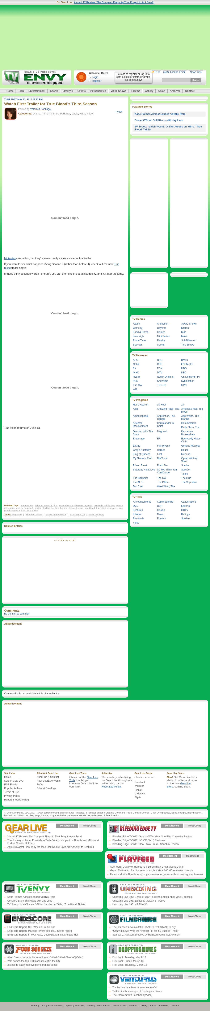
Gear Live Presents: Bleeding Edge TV (132, 829)
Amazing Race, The (168, 408)
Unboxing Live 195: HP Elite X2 (129, 904)
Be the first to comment (17, 613)
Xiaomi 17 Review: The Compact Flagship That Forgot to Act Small (114, 2)
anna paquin (27, 505)
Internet (137, 514)
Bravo (184, 360)
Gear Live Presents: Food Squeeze (27, 949)
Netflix (136, 376)
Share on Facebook (56, 514)
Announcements (142, 501)
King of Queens (141, 454)
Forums (135, 91)
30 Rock (161, 404)
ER (159, 438)
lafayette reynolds (83, 505)
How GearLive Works (48, 780)
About (161, 91)
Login (95, 77)
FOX (159, 368)
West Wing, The (166, 486)
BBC (159, 360)
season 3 (29, 508)
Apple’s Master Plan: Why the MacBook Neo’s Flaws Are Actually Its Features (50, 847)
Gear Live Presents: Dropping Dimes (132, 949)
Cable (74, 113)
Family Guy (163, 445)
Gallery (149, 91)
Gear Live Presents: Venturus (132, 980)
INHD (136, 372)
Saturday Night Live (144, 469)
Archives (175, 91)
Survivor (185, 469)
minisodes (109, 505)
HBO (82, 113)
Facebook (140, 782)
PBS (135, 380)
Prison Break (140, 465)
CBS (159, 364)
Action (136, 323)
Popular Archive (13, 788)
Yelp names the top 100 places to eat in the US (33, 961)
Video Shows (118, 91)
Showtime (162, 380)
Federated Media (111, 786)
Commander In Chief (165, 425)
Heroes (161, 449)
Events (81, 91)
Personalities (98, 91)
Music (184, 336)
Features (138, 510)
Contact (189, 91)
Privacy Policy (12, 795)
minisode (98, 505)
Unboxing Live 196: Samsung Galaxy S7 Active (138, 900)
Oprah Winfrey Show (189, 460)
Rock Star (162, 465)
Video (89, 113)
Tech (21, 91)
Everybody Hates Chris (190, 440)
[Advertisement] (105, 37)
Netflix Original (165, 376)
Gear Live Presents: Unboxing (132, 889)
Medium (185, 454)
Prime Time (48, 113)
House (185, 449)
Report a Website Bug (16, 799)
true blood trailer (29, 510)
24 (182, 404)
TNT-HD (161, 385)
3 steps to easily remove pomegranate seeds (32, 964)
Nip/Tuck (162, 458)
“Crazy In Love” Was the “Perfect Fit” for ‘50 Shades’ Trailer (145, 930)
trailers (79, 508)
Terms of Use (11, 792)
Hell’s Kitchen (140, 404)
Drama (36, 113)
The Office (163, 482)
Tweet (118, 111)
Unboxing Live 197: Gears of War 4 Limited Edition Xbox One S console (152, 896)
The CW (137, 385)
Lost (159, 454)
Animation (162, 323)
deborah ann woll (43, 505)
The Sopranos (189, 482)
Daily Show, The (190, 427)
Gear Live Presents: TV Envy (27, 889)
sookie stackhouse (44, 508)
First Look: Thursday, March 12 (129, 964)
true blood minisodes (107, 508)
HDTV (184, 510)
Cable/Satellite (165, 501)
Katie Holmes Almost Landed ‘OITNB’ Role (160, 114)
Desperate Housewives (188, 433)
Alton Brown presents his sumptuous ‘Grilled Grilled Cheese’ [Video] (45, 957)
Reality (161, 340)
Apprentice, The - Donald (166, 417)
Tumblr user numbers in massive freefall (134, 987)
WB (135, 389)
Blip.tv (137, 797)
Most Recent (67, 825)
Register (96, 80)
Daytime (161, 327)
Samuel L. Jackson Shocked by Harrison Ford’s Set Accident (146, 934)
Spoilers (185, 518)
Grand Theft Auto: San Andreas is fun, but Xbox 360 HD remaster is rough (151, 870)
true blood (90, 508)
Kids (183, 332)
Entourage (138, 438)
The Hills (186, 478)
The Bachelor (140, 478)
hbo (55, 505)
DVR (159, 505)
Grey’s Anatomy (142, 449)
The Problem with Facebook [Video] (132, 995)
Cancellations (188, 501)
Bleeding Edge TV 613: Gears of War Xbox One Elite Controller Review (152, 836)
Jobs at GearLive (46, 788)
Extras (136, 445)
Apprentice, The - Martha (191, 417)
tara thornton (61, 508)
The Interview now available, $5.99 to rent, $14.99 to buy (144, 927)
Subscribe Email (176, 72)
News (160, 514)
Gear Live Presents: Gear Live (27, 829)
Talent (184, 473)
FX (134, 368)
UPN (183, 385)
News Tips (195, 72)
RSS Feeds (10, 784)
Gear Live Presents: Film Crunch (132, 919)
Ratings (185, 514)
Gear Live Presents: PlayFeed (130, 859)
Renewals (138, 518)
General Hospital (190, 445)
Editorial (185, 505)
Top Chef (138, 486)
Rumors (161, 518)
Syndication (187, 380)
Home (10, 91)
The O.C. (138, 482)
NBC (183, 372)
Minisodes (10, 258)
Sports (54, 91)
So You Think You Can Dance (167, 471)
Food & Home (140, 332)
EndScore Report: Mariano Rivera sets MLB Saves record (39, 930)
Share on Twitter (34, 514)
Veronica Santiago (40, 109)
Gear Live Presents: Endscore (27, 919)
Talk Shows (187, 344)
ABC (135, 360)
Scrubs (185, 465)
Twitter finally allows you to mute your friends (137, 991)
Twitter (138, 789)
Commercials (188, 423)
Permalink (17, 514)
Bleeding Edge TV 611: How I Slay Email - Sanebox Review (145, 844)
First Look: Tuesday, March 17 (129, 957)
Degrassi (162, 431)
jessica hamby (66, 505)
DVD (135, 505)
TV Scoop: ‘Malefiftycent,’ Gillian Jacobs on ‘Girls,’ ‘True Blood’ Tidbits (46, 904)
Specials (137, 344)
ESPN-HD (187, 364)
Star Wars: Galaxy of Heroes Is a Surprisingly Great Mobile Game (147, 866)
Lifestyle (68, 91)
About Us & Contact (48, 777)
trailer (72, 508)
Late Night (138, 336)
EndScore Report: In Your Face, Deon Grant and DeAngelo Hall (42, 934)
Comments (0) (77, 514)
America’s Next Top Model (192, 410)
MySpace (139, 793)
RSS (157, 72)
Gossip (161, 510)
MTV (159, 372)
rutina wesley (16, 508)
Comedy (137, 327)
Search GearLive (13, 780)
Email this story (96, 514)
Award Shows (189, 323)
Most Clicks (89, 825)
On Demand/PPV (191, 376)
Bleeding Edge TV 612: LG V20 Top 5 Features (138, 840)
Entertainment (36, 91)
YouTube (139, 786)
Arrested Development (140, 425)
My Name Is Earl (142, 458)
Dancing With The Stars (143, 433)
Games (161, 332)
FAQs (40, 784)
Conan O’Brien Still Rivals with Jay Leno (159, 120)
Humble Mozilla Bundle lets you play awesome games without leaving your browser (156, 874)
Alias (135, 408)
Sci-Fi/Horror (63, 113)
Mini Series (163, 336)
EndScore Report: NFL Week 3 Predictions (31, 927)
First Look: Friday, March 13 (128, 961)
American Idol (140, 416)
